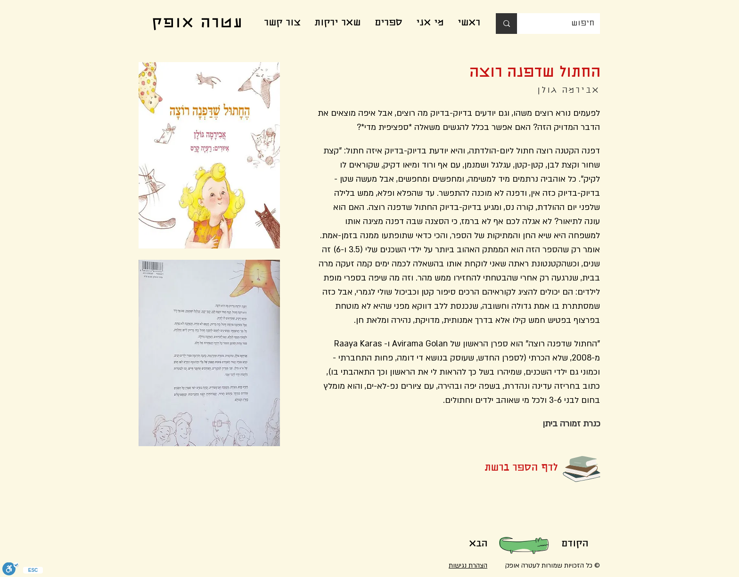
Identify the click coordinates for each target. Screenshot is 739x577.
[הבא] (478, 544)
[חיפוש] (565, 23)
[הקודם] (574, 544)
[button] (505, 468)
